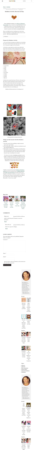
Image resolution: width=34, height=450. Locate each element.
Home (4, 6)
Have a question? (24, 353)
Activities (8, 6)
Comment (5, 239)
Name (4, 253)
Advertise (22, 352)
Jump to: (6, 36)
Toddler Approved (20, 171)
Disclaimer (23, 356)
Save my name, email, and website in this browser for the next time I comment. (14, 262)
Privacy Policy (23, 354)
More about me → (26, 292)
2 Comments (21, 9)
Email (4, 256)
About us (22, 351)
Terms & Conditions (24, 355)
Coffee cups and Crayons (10, 172)
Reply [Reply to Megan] (5, 221)
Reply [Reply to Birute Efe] (6, 228)
